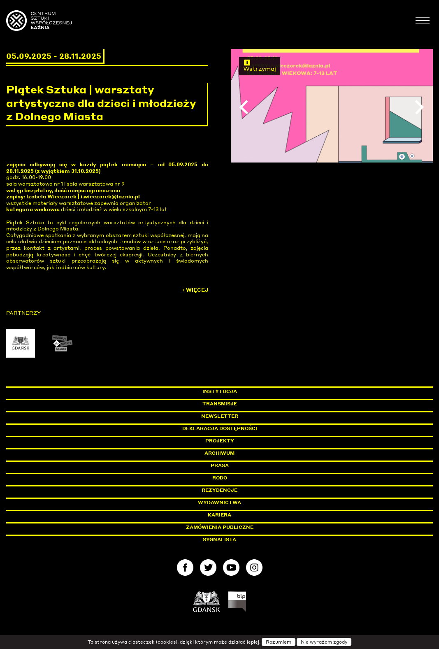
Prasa (220, 465)
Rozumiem (278, 642)
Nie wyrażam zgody (324, 642)
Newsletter (219, 416)
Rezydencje (219, 490)
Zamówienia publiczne (238, 527)
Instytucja (219, 391)
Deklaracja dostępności (219, 428)
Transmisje (254, 404)
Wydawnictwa (219, 502)
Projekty (219, 441)
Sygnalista (219, 539)
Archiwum (219, 453)
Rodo (219, 478)
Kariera (219, 515)
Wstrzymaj (259, 65)
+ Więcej (194, 290)
